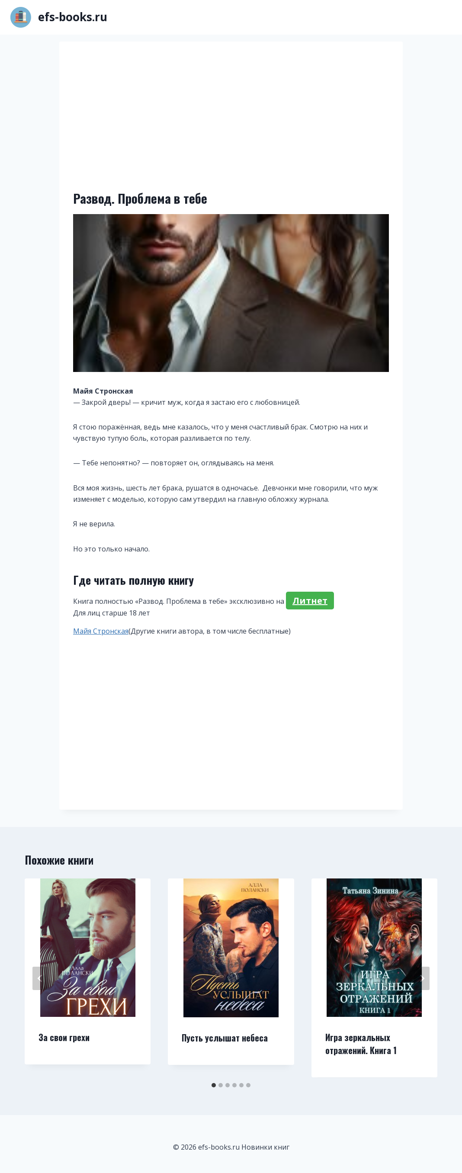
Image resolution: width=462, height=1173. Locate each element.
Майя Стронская (100, 631)
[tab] (214, 1085)
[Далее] (422, 978)
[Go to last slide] (40, 978)
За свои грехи (64, 1037)
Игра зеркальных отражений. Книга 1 (361, 1044)
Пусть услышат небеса (225, 1037)
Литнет (309, 600)
